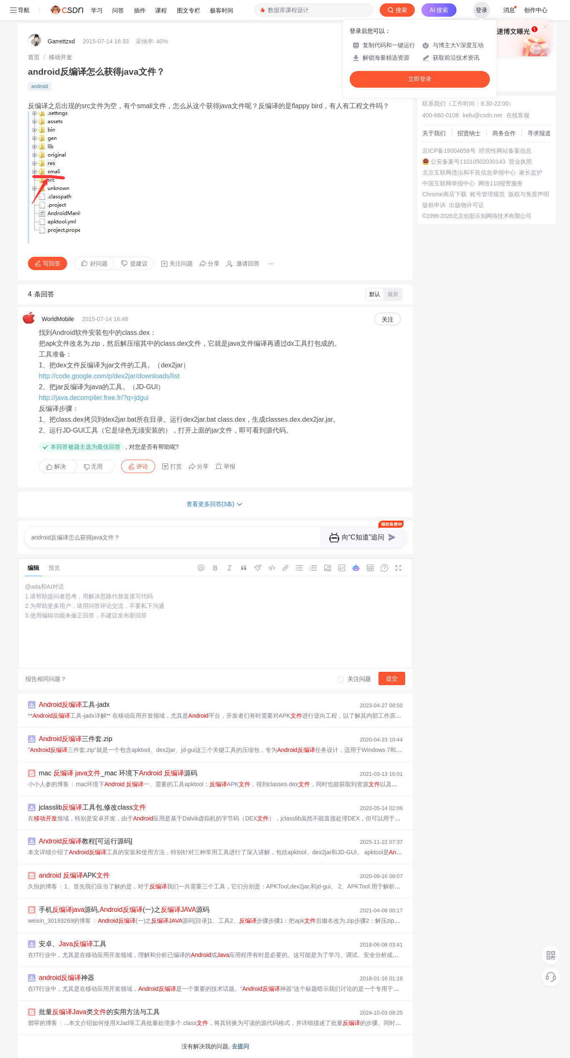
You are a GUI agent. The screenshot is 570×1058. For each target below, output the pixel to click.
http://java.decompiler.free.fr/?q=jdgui (94, 397)
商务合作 (504, 133)
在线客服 (518, 115)
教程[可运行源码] (85, 841)
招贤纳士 (469, 133)
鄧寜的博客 (42, 1023)
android (39, 86)
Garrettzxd (61, 41)
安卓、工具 (72, 943)
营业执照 (520, 161)
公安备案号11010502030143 (468, 161)
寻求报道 (539, 133)
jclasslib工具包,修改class (92, 807)
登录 (481, 10)
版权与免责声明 (528, 194)
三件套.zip (75, 738)
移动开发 (60, 57)
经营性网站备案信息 (505, 150)
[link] (34, 57)
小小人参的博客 (48, 784)
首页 (34, 57)
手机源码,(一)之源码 (124, 909)
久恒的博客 (42, 886)
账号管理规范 (487, 194)
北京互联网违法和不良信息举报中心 (469, 172)
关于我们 (434, 133)
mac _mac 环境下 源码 (118, 773)
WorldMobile (58, 319)
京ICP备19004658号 (449, 150)
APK (74, 875)
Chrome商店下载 (444, 194)
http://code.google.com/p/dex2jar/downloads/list (109, 376)
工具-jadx (74, 704)
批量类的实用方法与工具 (99, 1011)
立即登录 (419, 79)
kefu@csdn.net (482, 115)
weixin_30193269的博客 (59, 920)
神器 (66, 977)
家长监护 (530, 172)
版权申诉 (434, 205)
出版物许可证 (466, 205)
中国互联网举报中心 (448, 183)
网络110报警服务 (500, 183)
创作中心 (535, 10)
